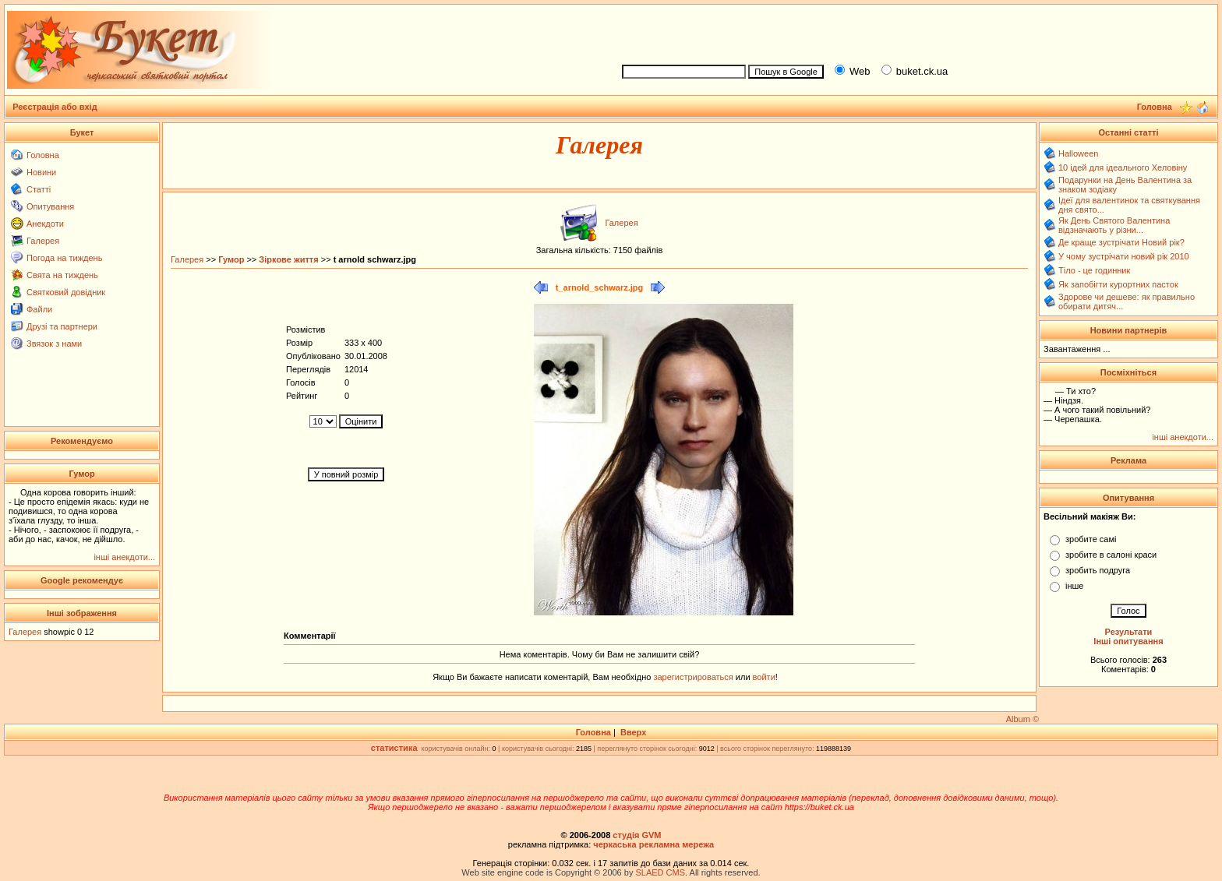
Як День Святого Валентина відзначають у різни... (1114, 225)
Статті (38, 189)
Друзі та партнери (61, 326)
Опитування (50, 206)
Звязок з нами (54, 343)
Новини (41, 172)
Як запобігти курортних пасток (1118, 284)
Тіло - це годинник (1094, 270)
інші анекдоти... (124, 557)
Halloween (1078, 153)
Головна (42, 155)
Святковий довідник (65, 292)
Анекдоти (45, 223)
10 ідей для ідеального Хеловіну (1122, 167)
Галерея (42, 240)
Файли (39, 309)
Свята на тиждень (62, 275)
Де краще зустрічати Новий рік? (1121, 242)
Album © (1022, 719)
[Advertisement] (913, 32)
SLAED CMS (660, 872)
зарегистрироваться (694, 677)
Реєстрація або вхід (54, 106)
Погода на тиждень (64, 258)
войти (763, 677)
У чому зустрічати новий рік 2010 (1123, 256)
